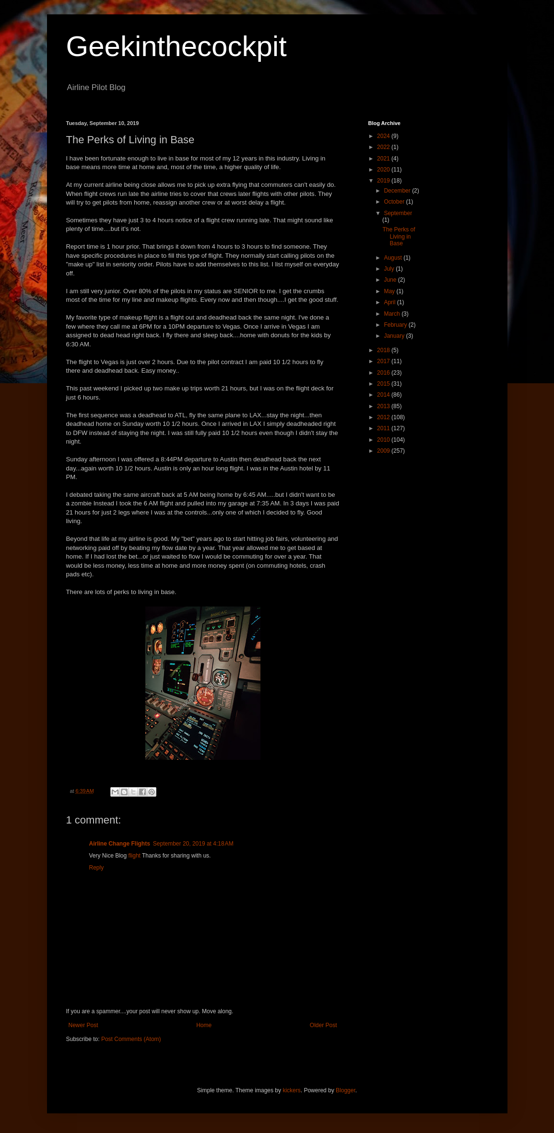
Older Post (323, 1025)
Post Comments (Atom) (131, 1039)
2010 (384, 439)
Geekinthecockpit (176, 46)
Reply (96, 867)
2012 (384, 417)
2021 (384, 158)
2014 (384, 394)
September (398, 213)
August (393, 257)
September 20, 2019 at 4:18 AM (193, 843)
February (396, 324)
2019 (384, 180)
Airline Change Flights (119, 843)
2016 (384, 372)
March (392, 313)
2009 (384, 450)
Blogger (345, 1090)
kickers (291, 1090)
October (395, 201)
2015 (384, 383)
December (398, 190)
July (390, 268)
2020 (384, 169)
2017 (384, 361)
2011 (384, 428)
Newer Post (83, 1025)
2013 (384, 406)
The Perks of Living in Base (398, 236)
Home (204, 1025)
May (390, 291)
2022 (384, 147)
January (395, 335)
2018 (384, 350)
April (390, 302)
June (391, 279)
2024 (384, 136)
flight (135, 855)
